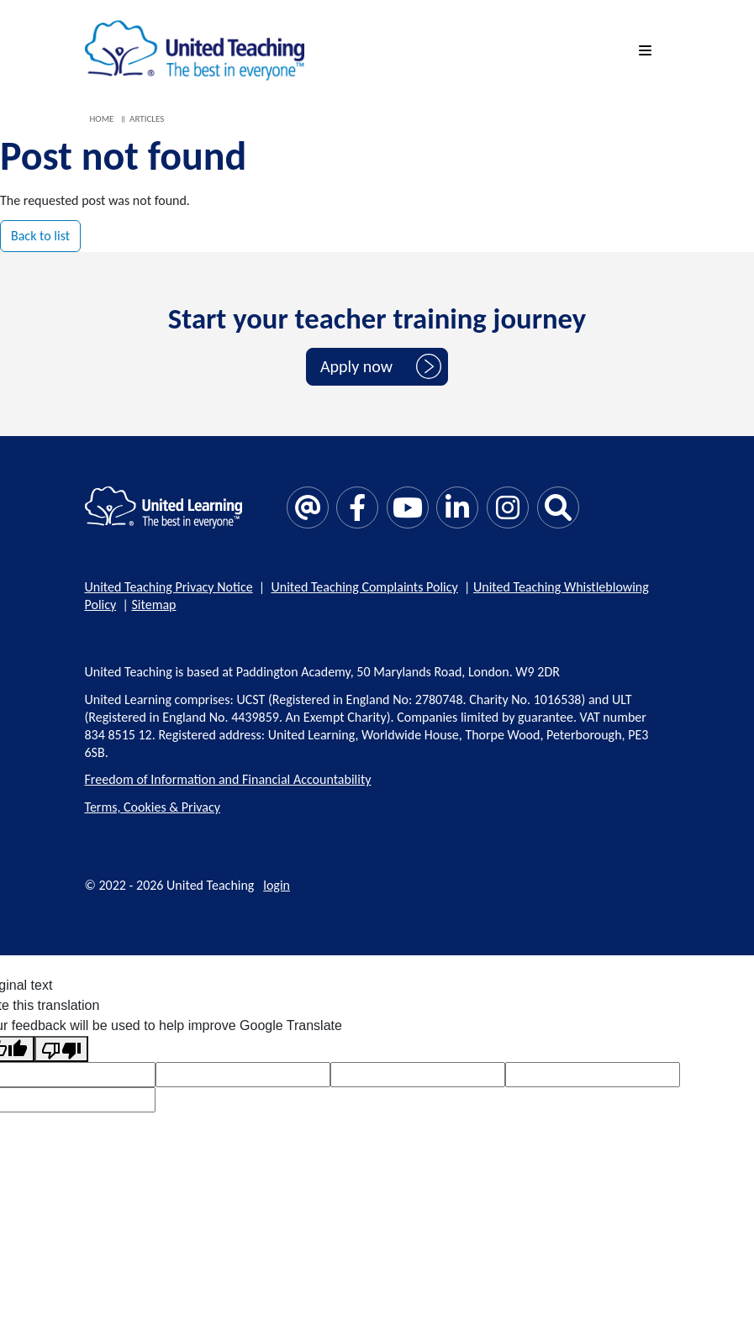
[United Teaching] (194, 49)
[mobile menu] (648, 50)
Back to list (40, 236)
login (276, 885)
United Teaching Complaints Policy (364, 587)
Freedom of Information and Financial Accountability (228, 779)
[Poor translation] (61, 1049)
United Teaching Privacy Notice (169, 587)
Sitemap (153, 605)
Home (102, 118)
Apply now (356, 366)
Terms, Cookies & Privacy (152, 807)
